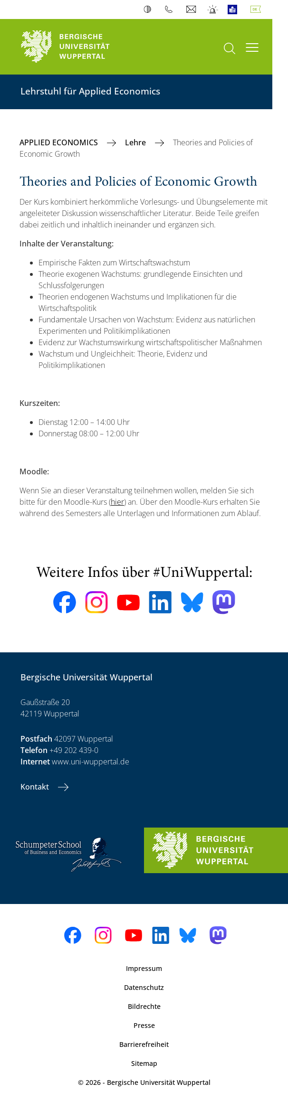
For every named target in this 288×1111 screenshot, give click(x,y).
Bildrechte (144, 1006)
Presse (144, 1025)
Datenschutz (144, 987)
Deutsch (257, 9)
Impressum (144, 968)
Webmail (192, 9)
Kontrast (149, 9)
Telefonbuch (171, 9)
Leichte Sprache (234, 9)
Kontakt (35, 786)
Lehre (136, 142)
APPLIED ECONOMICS (59, 142)
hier (117, 502)
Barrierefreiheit (144, 1044)
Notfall (213, 9)
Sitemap (144, 1063)
